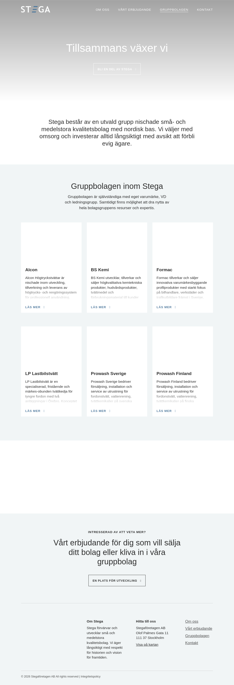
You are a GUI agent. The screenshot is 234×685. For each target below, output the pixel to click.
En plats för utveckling (115, 580)
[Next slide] (205, 474)
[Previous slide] (26, 474)
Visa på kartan (147, 644)
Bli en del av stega (115, 69)
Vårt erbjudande (134, 9)
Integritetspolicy (91, 676)
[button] (106, 499)
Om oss (102, 9)
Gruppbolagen (174, 9)
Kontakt (205, 9)
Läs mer (32, 307)
